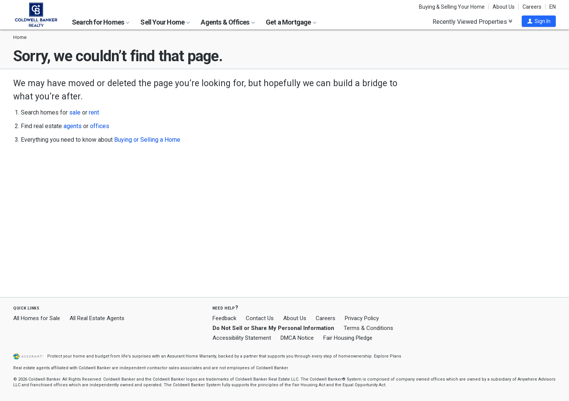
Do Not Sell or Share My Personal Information (273, 328)
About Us (504, 6)
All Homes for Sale (36, 318)
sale (75, 112)
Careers (531, 6)
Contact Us (260, 318)
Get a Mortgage (291, 22)
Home (19, 37)
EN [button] (552, 7)
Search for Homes (100, 22)
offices (99, 126)
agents (73, 126)
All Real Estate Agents (97, 318)
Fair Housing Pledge (347, 337)
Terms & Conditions (368, 328)
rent (94, 112)
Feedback (224, 318)
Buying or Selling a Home (147, 139)
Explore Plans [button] (387, 356)
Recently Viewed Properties (472, 21)
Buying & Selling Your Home (452, 6)
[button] (539, 21)
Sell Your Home (165, 22)
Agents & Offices (227, 22)
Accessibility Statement (241, 337)
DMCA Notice (297, 337)
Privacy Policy (362, 318)
